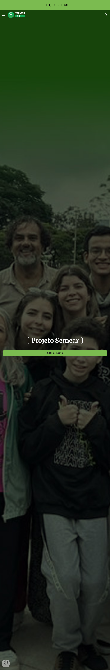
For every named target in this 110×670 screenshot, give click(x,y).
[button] (4, 14)
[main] (55, 340)
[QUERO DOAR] (55, 353)
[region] (55, 5)
